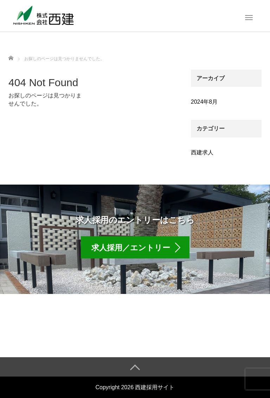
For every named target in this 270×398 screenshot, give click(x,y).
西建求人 (202, 152)
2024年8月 (204, 102)
